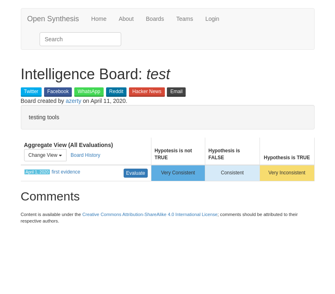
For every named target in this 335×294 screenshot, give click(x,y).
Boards (155, 19)
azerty (73, 101)
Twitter (31, 91)
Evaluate (135, 173)
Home (98, 19)
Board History (85, 155)
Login (212, 19)
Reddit (116, 91)
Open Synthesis (53, 19)
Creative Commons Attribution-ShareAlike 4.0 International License (149, 214)
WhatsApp (89, 91)
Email (176, 91)
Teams (184, 19)
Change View (45, 155)
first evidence (66, 172)
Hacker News (146, 91)
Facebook (58, 91)
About (126, 19)
